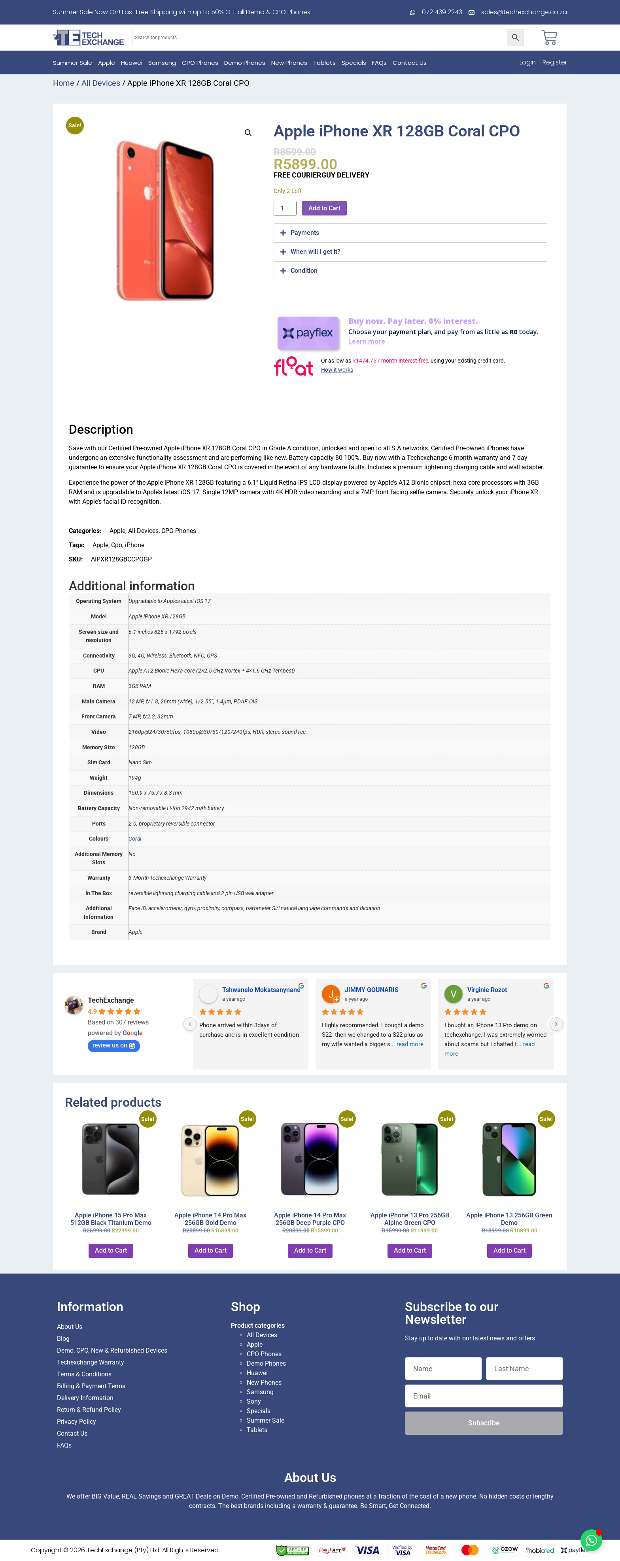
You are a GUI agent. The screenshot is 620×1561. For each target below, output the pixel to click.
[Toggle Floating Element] (591, 1540)
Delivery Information (85, 1398)
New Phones (289, 63)
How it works (337, 370)
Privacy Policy (76, 1421)
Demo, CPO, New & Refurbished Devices (112, 1350)
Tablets (324, 63)
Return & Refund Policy (89, 1410)
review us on (114, 1045)
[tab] (410, 233)
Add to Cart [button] (111, 1250)
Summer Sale (72, 63)
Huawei (131, 63)
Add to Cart (324, 208)
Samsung (162, 63)
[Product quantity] (285, 208)
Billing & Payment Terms (91, 1386)
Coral (135, 838)
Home (63, 83)
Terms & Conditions (84, 1374)
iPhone (134, 545)
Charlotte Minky (244, 990)
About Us (69, 1326)
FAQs (379, 63)
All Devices (100, 83)
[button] (248, 133)
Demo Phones (244, 63)
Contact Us (410, 63)
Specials (354, 63)
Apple (106, 63)
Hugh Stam (483, 990)
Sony (254, 1401)
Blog (63, 1338)
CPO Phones (200, 63)
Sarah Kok (359, 990)
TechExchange (111, 1000)
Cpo (116, 545)
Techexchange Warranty (90, 1362)
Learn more (366, 341)
